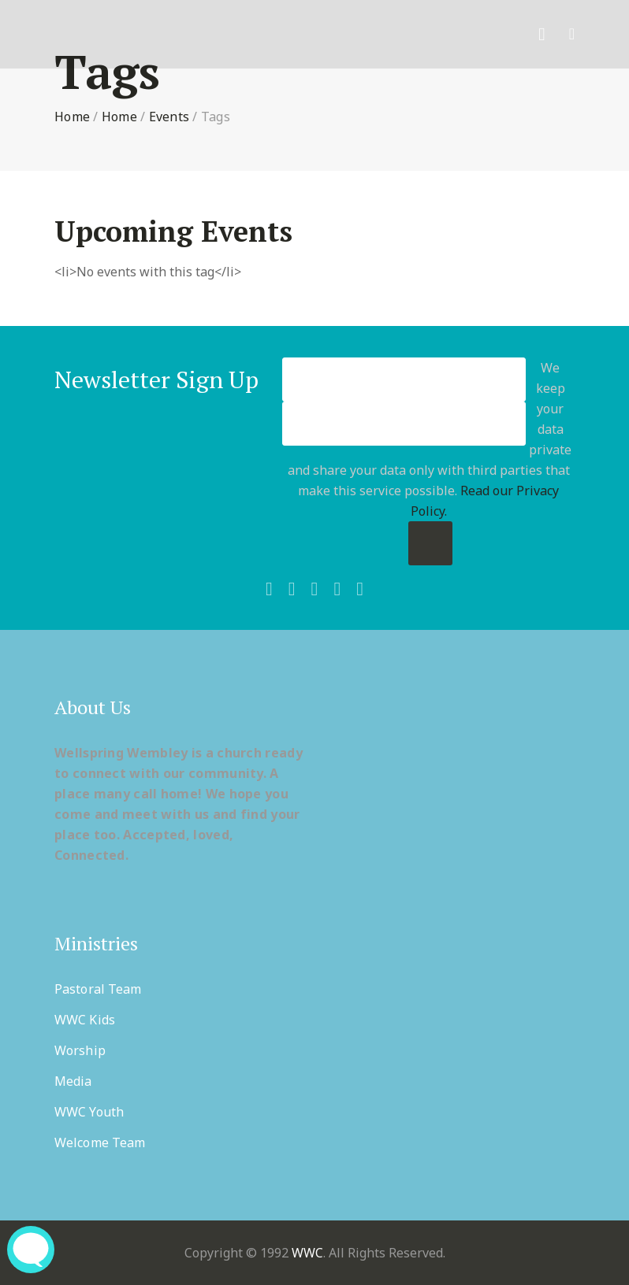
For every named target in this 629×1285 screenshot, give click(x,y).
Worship (80, 1050)
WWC (307, 1252)
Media (73, 1081)
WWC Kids (84, 1019)
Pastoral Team (97, 989)
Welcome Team (99, 1142)
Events (169, 116)
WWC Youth (89, 1111)
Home (72, 116)
